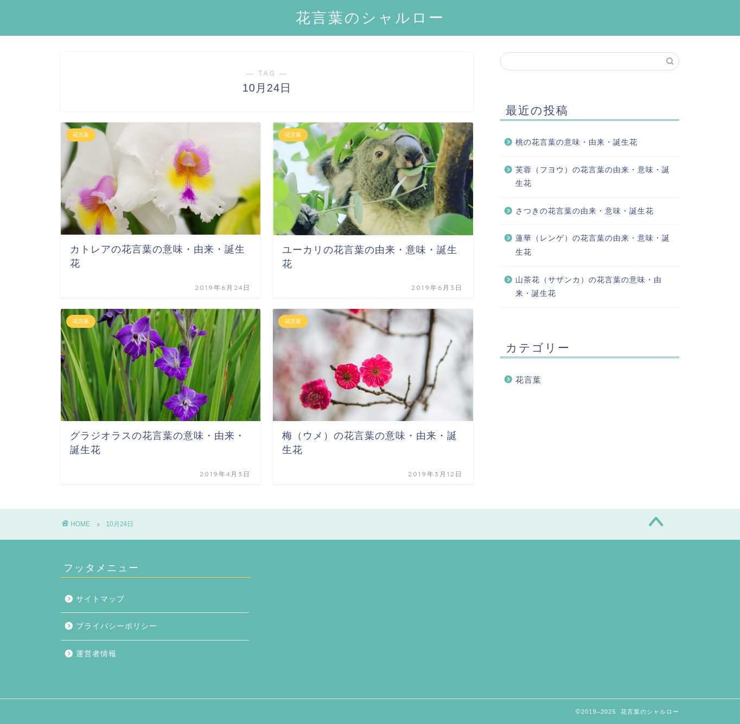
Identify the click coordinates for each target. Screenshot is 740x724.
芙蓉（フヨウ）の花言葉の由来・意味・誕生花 (592, 177)
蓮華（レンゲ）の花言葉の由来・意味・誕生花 (592, 245)
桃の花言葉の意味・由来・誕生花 (576, 142)
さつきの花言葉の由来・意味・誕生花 (584, 211)
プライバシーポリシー (116, 626)
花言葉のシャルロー (370, 17)
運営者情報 (96, 654)
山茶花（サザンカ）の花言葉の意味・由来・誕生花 (588, 287)
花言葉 (528, 379)
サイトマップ (100, 599)
